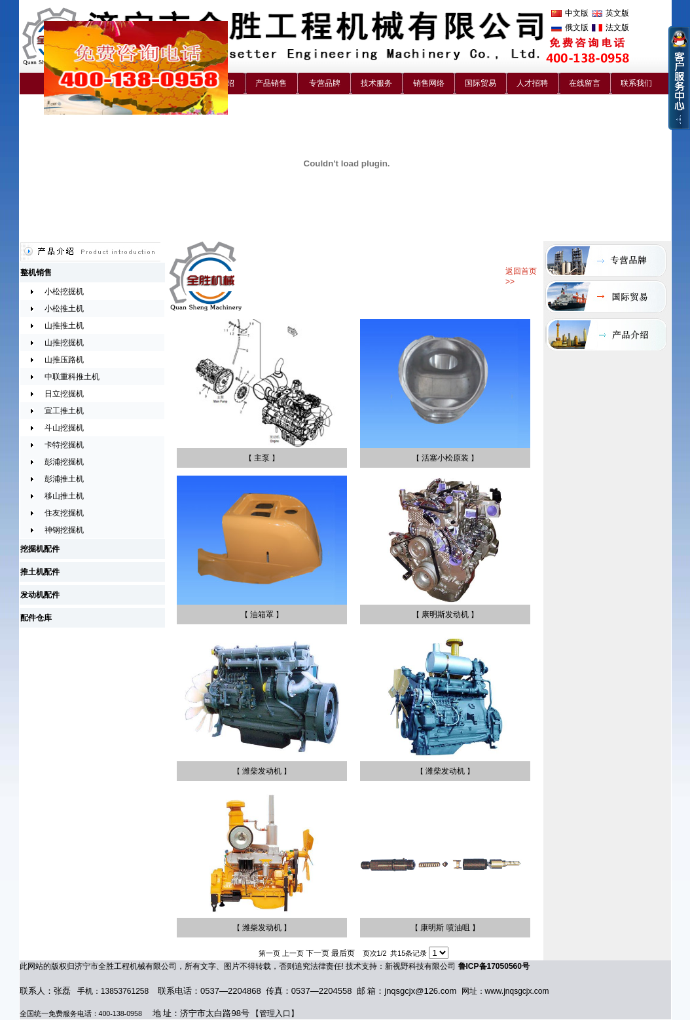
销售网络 (429, 83)
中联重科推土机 (72, 376)
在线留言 (584, 83)
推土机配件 (40, 571)
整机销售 (36, 272)
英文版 (617, 13)
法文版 (617, 27)
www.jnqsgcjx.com (517, 991)
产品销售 (271, 83)
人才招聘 (532, 83)
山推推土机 (64, 325)
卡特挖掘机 (64, 444)
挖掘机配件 (40, 549)
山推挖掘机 (64, 342)
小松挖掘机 (64, 291)
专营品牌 (324, 83)
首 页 (57, 83)
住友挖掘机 (64, 513)
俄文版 (577, 27)
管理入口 (275, 1013)
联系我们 (636, 83)
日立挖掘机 (64, 393)
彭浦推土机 (64, 478)
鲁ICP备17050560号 (494, 966)
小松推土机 (64, 308)
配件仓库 (36, 617)
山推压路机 (64, 359)
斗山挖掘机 (64, 427)
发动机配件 (40, 594)
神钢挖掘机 (64, 530)
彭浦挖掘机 (64, 461)
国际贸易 (480, 83)
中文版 (577, 13)
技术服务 (376, 83)
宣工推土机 (64, 410)
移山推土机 (64, 496)
